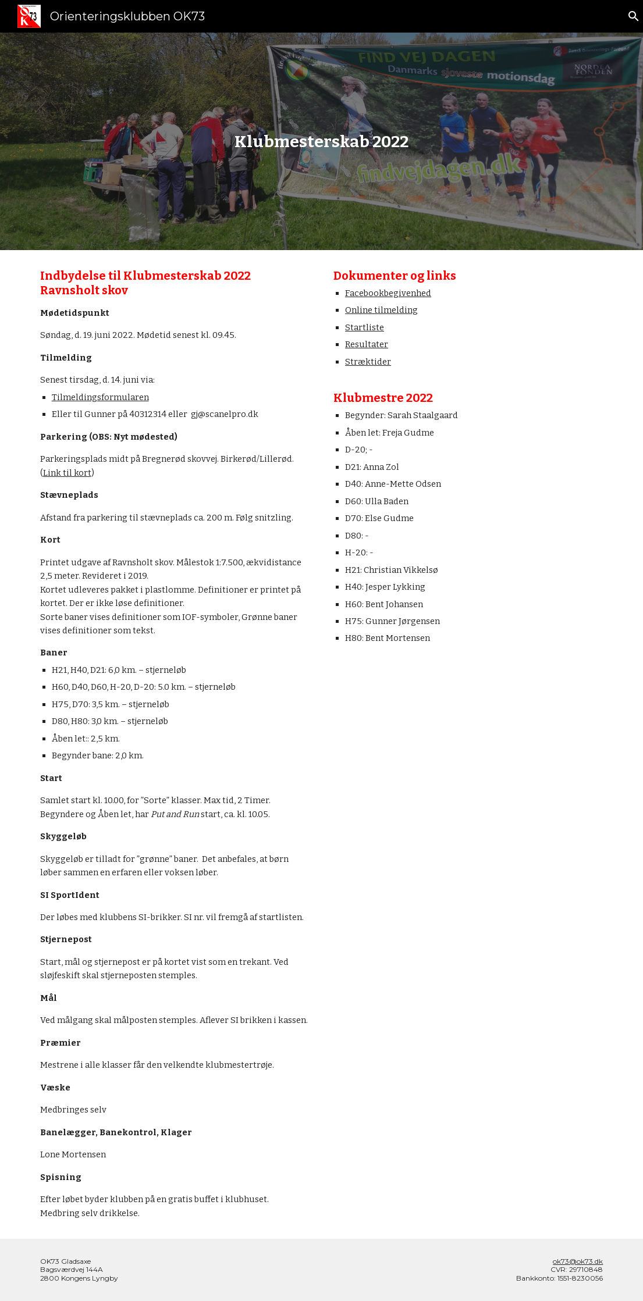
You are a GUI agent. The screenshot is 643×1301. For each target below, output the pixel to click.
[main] (321, 141)
